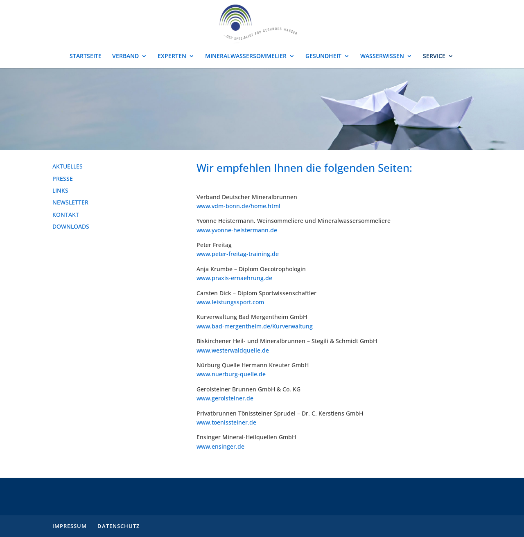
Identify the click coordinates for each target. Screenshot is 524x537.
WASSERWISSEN (382, 56)
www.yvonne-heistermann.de (236, 230)
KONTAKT (65, 214)
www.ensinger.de (220, 446)
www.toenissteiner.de (226, 422)
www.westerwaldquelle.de (232, 350)
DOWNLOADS (70, 226)
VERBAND (125, 56)
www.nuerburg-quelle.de (231, 374)
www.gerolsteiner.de (224, 398)
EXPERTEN (172, 56)
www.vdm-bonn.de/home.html (238, 206)
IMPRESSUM (69, 526)
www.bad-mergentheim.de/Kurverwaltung (254, 326)
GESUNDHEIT (323, 56)
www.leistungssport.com (230, 302)
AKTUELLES (67, 166)
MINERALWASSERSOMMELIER (246, 56)
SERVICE (434, 56)
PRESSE (62, 178)
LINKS (60, 190)
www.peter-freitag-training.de (237, 254)
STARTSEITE (86, 56)
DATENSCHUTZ (118, 526)
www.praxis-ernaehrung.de (234, 278)
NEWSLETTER (70, 202)
